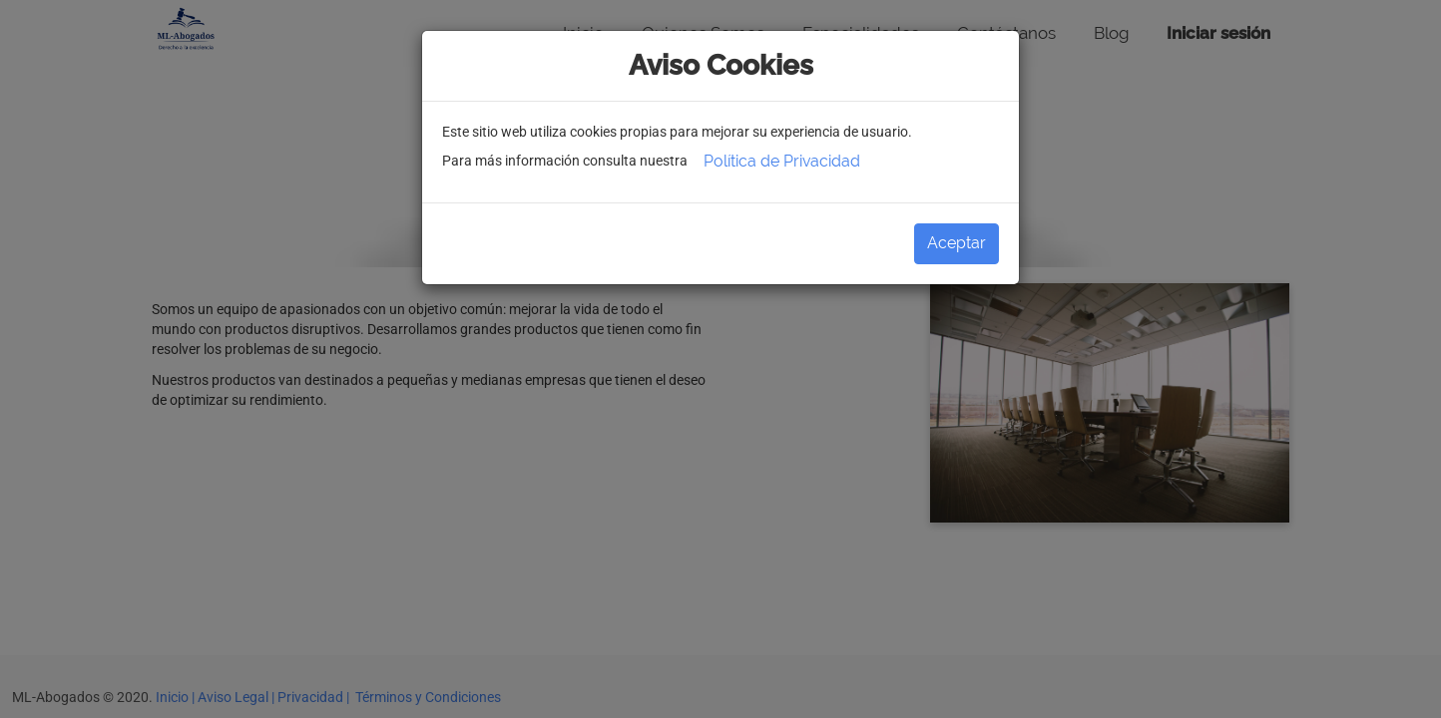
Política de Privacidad (782, 161)
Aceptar (956, 242)
